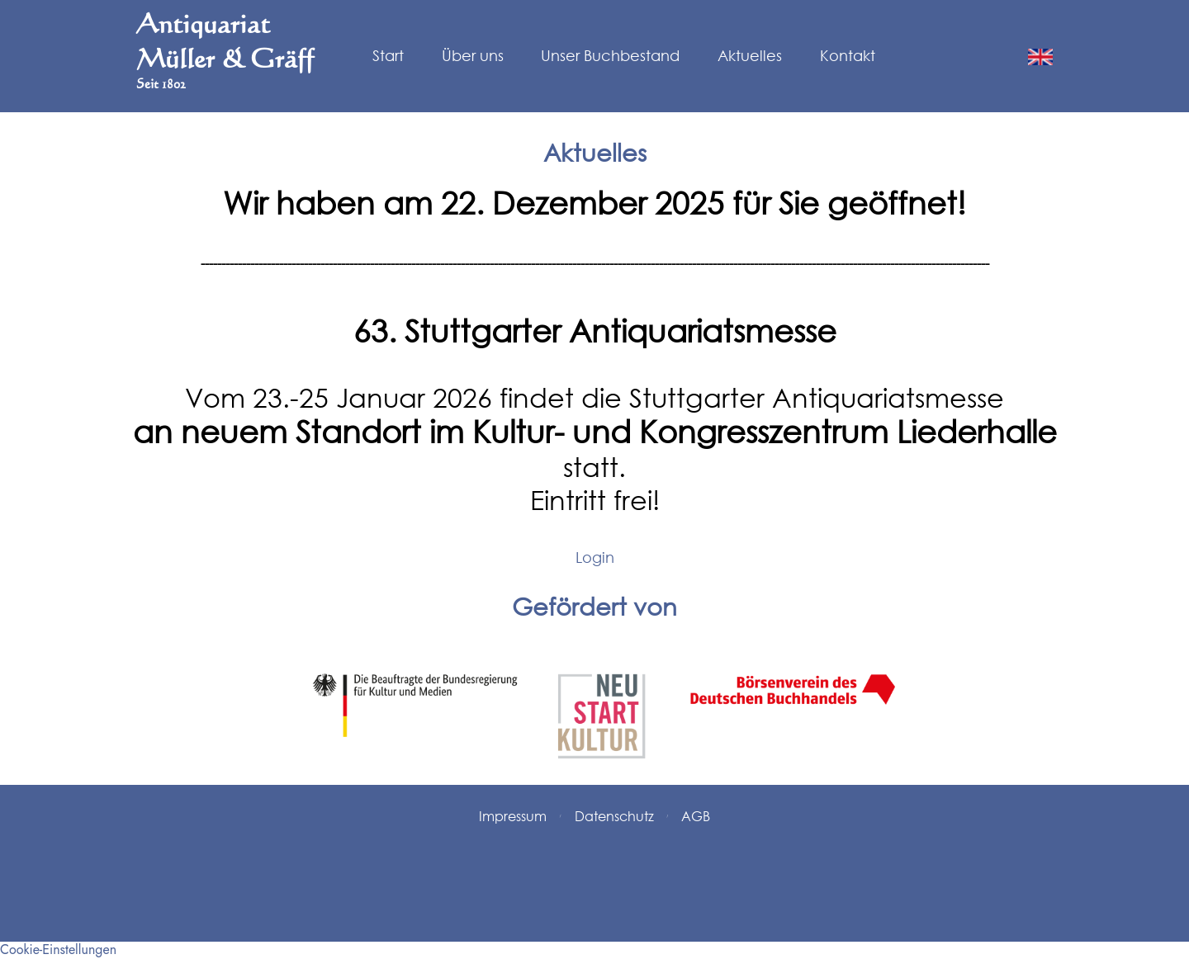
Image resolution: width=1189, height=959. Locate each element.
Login (595, 557)
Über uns (473, 56)
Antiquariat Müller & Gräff (225, 49)
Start (388, 56)
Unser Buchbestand (610, 56)
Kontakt (847, 56)
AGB (695, 815)
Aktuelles (750, 56)
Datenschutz (614, 815)
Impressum (513, 815)
